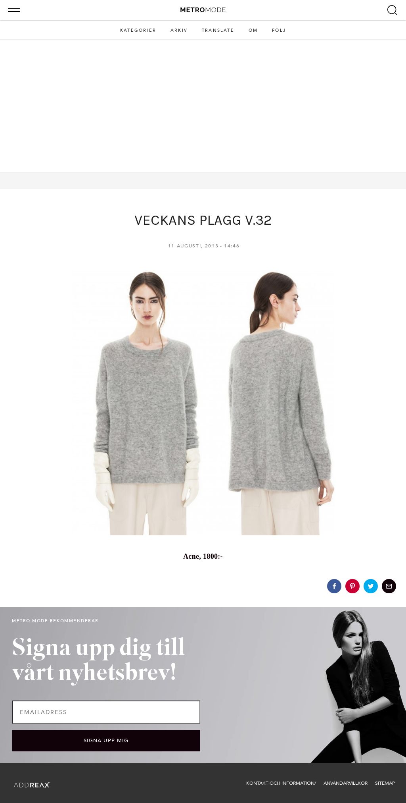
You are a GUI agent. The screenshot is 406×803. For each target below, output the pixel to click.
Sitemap (385, 783)
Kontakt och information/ (281, 783)
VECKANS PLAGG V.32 (203, 220)
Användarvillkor (346, 783)
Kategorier (138, 30)
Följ (279, 30)
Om (253, 30)
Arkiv (179, 30)
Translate (218, 30)
